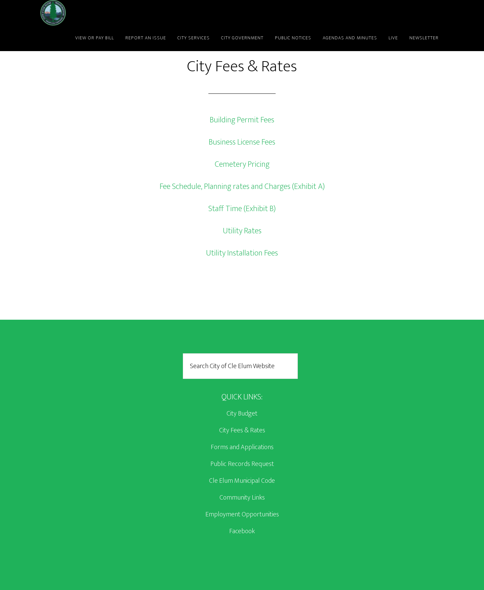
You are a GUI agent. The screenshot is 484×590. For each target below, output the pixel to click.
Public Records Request (242, 464)
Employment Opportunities (242, 514)
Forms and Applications (242, 447)
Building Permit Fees (242, 120)
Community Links (242, 497)
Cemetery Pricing (242, 164)
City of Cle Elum (100, 13)
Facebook (242, 531)
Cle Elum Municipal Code (242, 480)
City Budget (242, 413)
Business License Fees (242, 142)
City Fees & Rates (242, 430)
